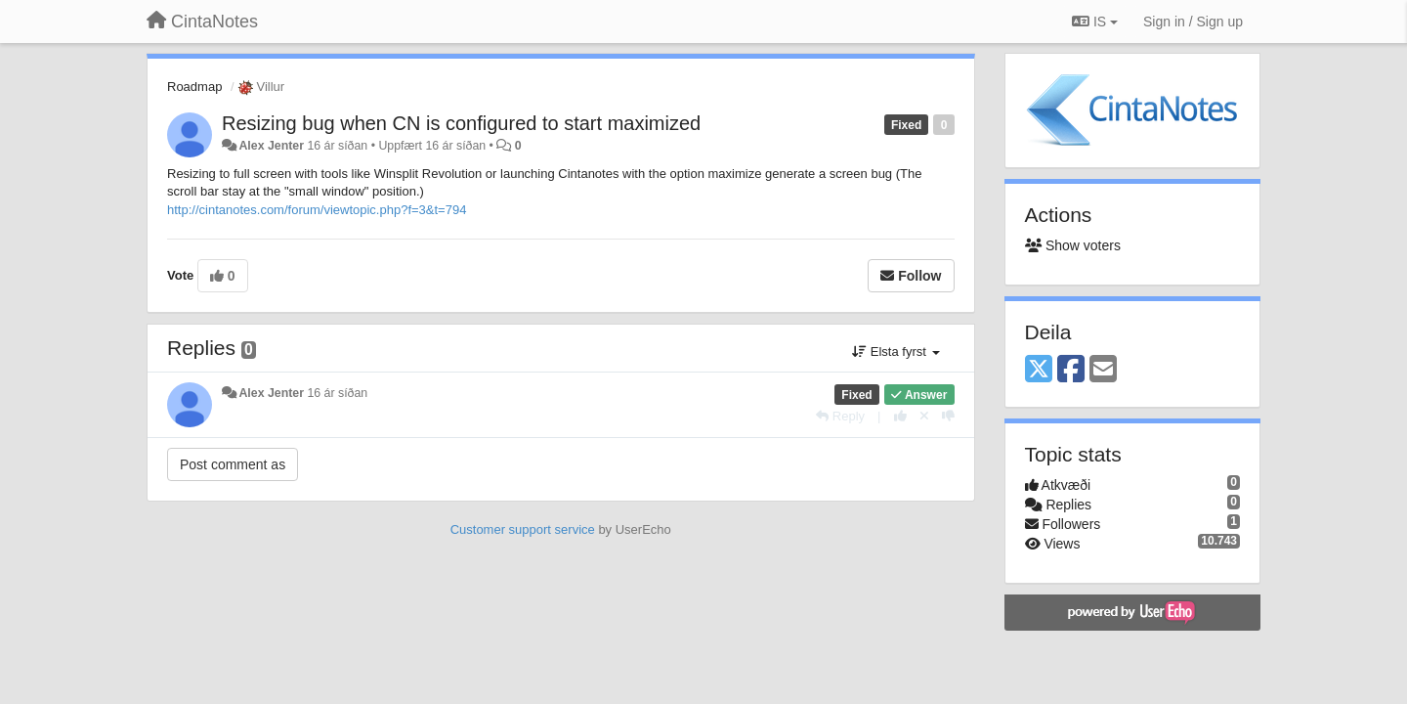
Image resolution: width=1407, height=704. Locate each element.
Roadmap (194, 86)
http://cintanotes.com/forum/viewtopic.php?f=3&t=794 (316, 209)
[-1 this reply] (948, 416)
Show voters (1073, 245)
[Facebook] (1071, 370)
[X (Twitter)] (1038, 370)
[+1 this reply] (900, 416)
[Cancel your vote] (924, 416)
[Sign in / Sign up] (1193, 21)
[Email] (1103, 370)
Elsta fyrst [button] (895, 351)
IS (1095, 21)
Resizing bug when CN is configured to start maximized (461, 123)
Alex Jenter (271, 146)
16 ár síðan (337, 393)
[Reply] (840, 416)
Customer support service (522, 529)
